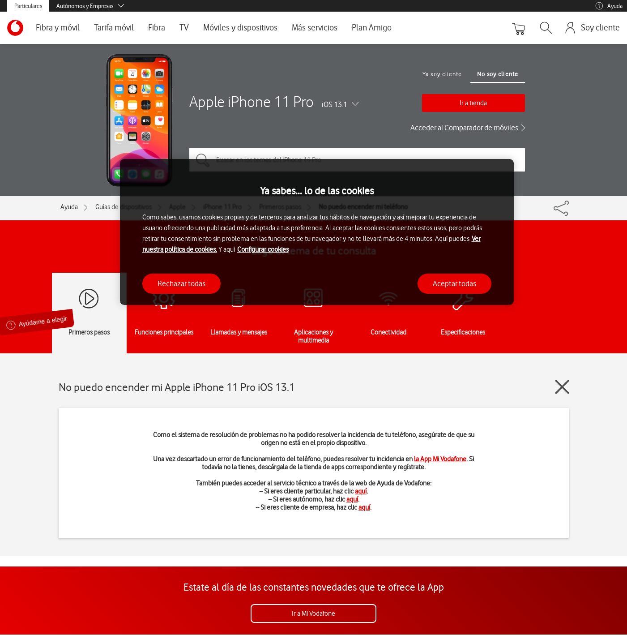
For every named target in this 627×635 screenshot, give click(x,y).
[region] (317, 232)
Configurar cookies (263, 249)
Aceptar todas (454, 283)
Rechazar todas (181, 283)
